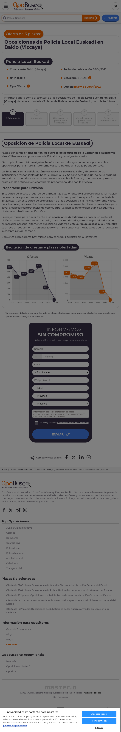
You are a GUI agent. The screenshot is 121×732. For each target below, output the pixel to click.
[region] (60, 719)
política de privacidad (15, 725)
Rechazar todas (99, 720)
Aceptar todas (99, 714)
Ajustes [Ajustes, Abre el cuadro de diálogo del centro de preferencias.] (99, 727)
